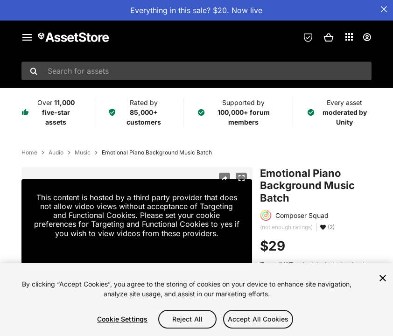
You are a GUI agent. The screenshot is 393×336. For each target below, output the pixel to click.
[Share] (224, 178)
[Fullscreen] (241, 178)
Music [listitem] (83, 152)
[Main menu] (27, 37)
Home (29, 152)
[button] (328, 37)
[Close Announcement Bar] (383, 9)
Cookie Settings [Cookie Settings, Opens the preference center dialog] (122, 319)
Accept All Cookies (258, 319)
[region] (196, 299)
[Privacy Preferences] (308, 37)
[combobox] (196, 71)
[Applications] (349, 36)
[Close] (382, 278)
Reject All (187, 319)
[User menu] (367, 37)
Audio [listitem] (56, 152)
